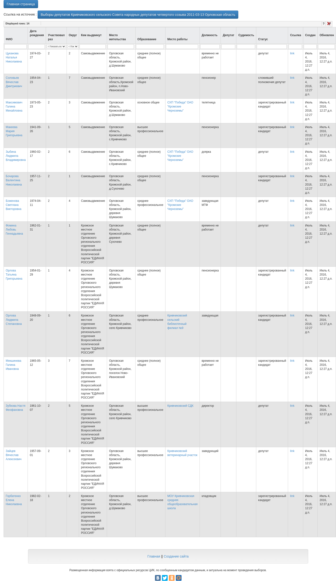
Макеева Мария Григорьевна (14, 131)
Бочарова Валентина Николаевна (14, 180)
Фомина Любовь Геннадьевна (14, 229)
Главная (153, 556)
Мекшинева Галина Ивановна (13, 365)
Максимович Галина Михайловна (14, 106)
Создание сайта (176, 556)
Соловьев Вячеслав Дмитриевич (14, 82)
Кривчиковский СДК (180, 405)
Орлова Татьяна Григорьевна (14, 274)
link (292, 53)
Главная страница (21, 4)
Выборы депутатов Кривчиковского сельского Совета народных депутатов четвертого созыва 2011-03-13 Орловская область (138, 15)
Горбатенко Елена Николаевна (14, 500)
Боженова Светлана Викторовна (13, 205)
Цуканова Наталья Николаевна (14, 57)
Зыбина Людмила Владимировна (16, 156)
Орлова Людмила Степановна (14, 319)
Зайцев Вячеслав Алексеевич (14, 455)
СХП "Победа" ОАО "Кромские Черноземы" (180, 106)
